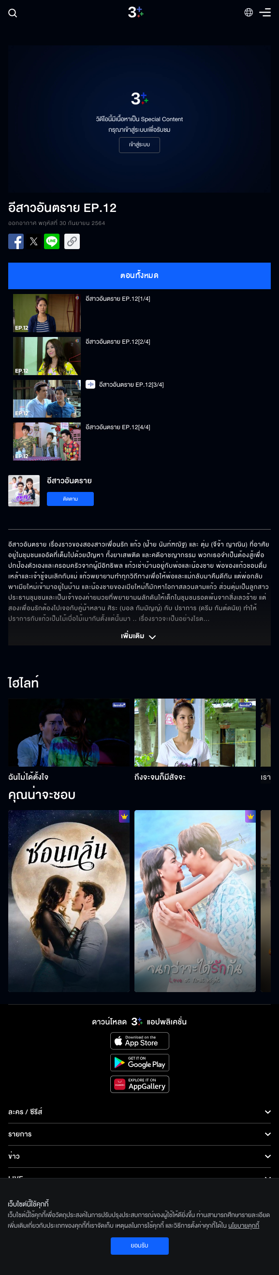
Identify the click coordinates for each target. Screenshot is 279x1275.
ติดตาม (70, 499)
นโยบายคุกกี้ (243, 1226)
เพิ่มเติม (139, 637)
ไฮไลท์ (23, 684)
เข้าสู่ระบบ (139, 144)
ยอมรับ (139, 1245)
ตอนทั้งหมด (139, 275)
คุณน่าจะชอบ (41, 795)
